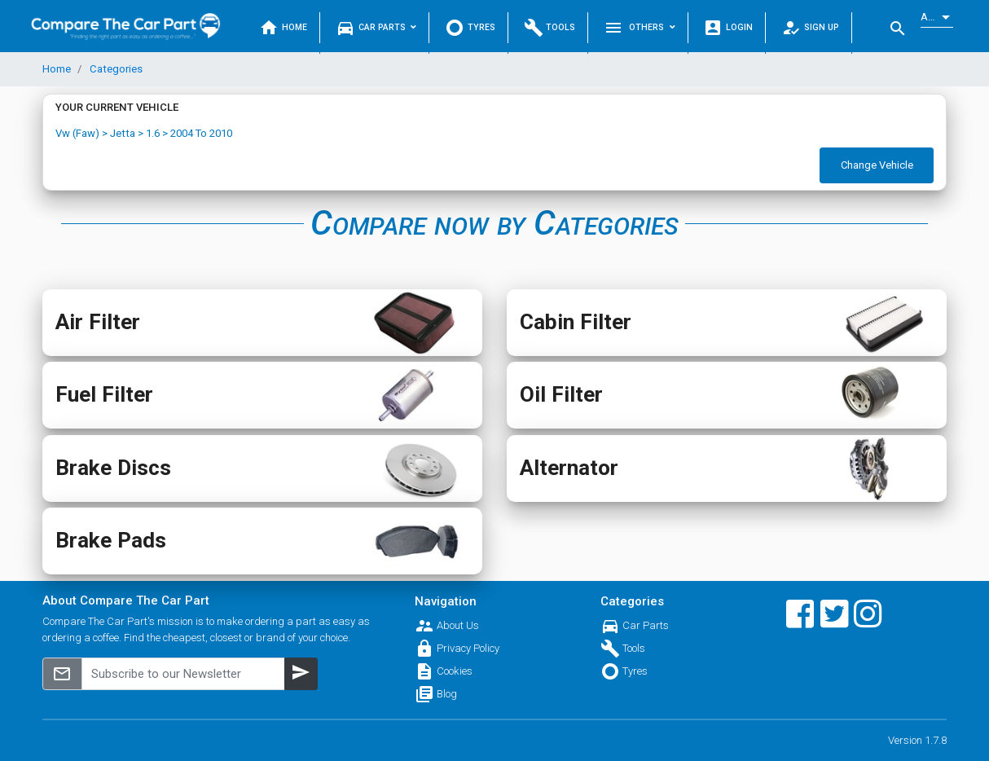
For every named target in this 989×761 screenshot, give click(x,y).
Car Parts (376, 27)
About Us (458, 625)
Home (283, 27)
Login (728, 27)
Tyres (470, 27)
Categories (115, 69)
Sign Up (810, 27)
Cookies (455, 671)
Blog (447, 694)
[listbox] (937, 17)
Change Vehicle (877, 165)
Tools (550, 27)
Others (639, 27)
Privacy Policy (468, 648)
